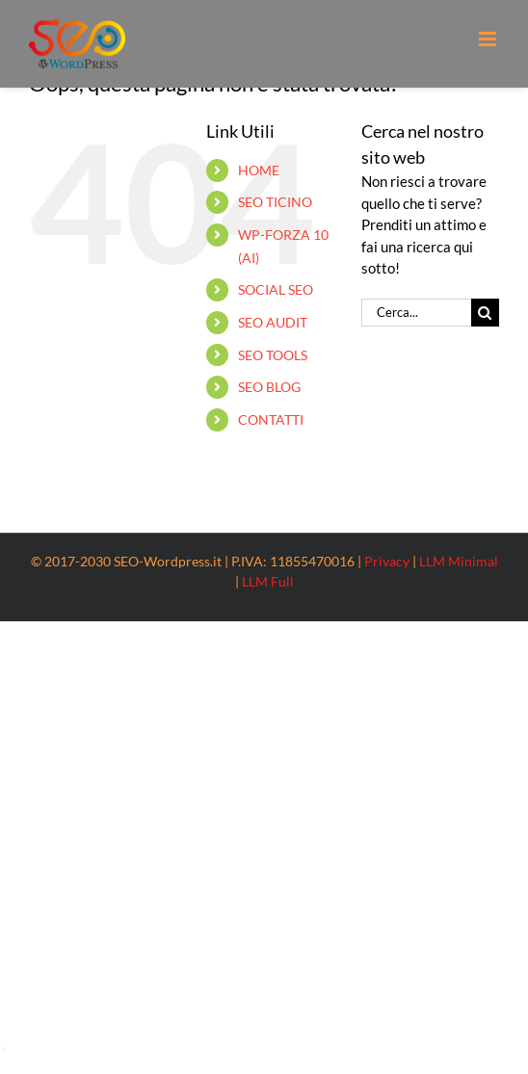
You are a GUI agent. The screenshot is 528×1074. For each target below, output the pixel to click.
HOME (258, 170)
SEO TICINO (275, 202)
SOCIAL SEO (275, 289)
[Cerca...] (416, 313)
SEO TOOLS (272, 355)
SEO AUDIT (272, 322)
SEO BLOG (269, 387)
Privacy (386, 561)
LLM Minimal (458, 561)
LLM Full (268, 581)
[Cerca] (485, 313)
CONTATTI (271, 419)
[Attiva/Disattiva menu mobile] (489, 39)
